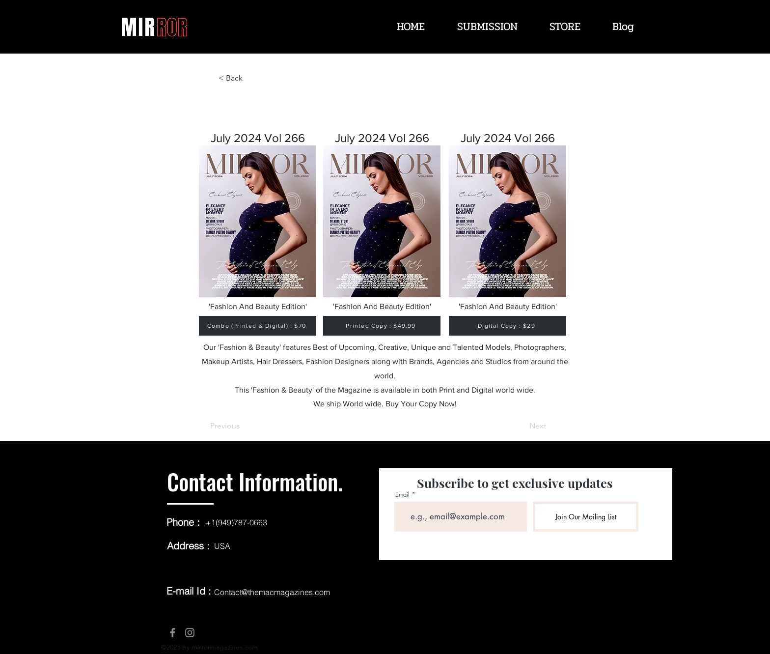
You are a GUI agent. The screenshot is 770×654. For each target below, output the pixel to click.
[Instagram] (190, 632)
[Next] (521, 426)
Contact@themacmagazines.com (272, 592)
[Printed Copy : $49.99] (381, 326)
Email (402, 494)
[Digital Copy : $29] (507, 326)
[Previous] (242, 426)
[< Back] (251, 78)
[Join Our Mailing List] (585, 517)
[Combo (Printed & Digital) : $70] (257, 326)
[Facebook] (172, 632)
